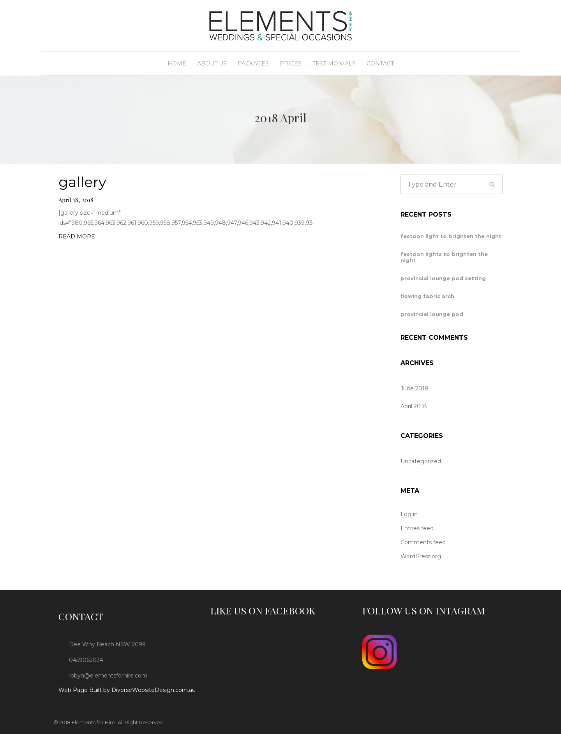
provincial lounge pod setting (443, 278)
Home (177, 63)
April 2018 (413, 406)
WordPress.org (420, 556)
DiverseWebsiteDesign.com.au (153, 690)
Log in (409, 514)
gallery (82, 182)
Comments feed (423, 542)
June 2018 (414, 388)
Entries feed (417, 528)
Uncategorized (420, 461)
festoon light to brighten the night (450, 236)
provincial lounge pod (431, 314)
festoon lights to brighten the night (444, 257)
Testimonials (334, 63)
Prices (291, 63)
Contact (380, 63)
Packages (253, 63)
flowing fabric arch (427, 296)
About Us (212, 63)
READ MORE (76, 236)
